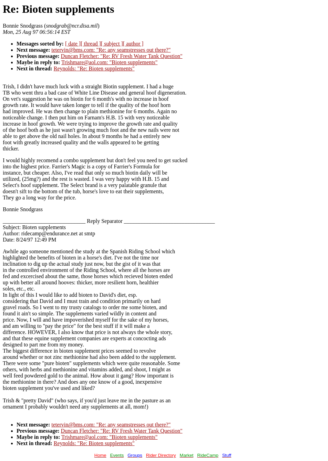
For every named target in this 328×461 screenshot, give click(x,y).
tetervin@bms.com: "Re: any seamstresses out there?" (111, 50)
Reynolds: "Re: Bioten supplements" (94, 68)
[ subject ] (112, 44)
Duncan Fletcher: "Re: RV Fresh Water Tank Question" (122, 56)
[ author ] (133, 44)
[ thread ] (91, 44)
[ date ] (73, 44)
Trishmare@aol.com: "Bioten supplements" (109, 62)
